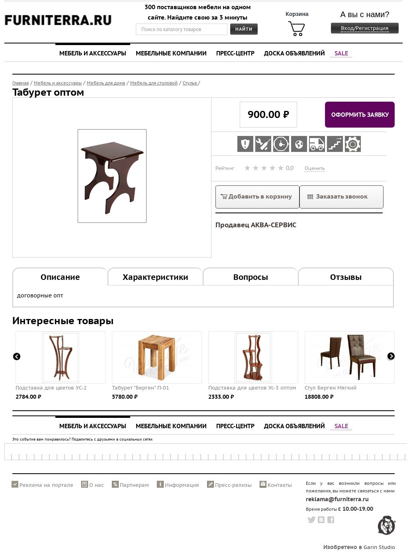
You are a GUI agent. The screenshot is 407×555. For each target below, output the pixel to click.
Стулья (190, 83)
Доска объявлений (294, 53)
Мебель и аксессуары (92, 53)
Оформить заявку (360, 114)
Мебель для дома (106, 83)
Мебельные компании (171, 53)
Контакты (280, 485)
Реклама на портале (46, 485)
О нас (96, 485)
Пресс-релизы (233, 485)
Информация (182, 485)
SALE (341, 53)
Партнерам (134, 485)
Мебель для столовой (154, 83)
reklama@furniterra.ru (337, 499)
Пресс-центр (235, 53)
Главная (20, 83)
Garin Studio (379, 547)
